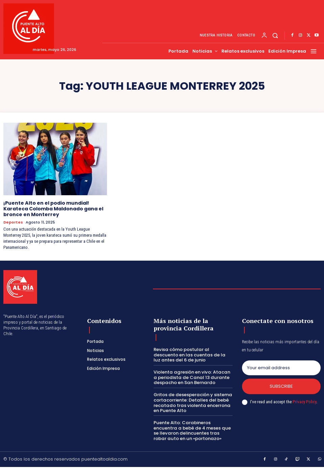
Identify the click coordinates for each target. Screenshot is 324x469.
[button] (275, 35)
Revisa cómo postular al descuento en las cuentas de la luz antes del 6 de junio (192, 354)
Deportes (13, 221)
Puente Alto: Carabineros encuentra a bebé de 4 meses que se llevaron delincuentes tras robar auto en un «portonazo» (192, 430)
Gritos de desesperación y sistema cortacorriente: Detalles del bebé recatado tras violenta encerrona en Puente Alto (192, 402)
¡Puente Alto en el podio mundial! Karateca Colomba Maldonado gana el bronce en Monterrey (53, 209)
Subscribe (281, 386)
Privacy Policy (304, 401)
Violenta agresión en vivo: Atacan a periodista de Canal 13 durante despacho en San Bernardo (193, 377)
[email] (281, 367)
